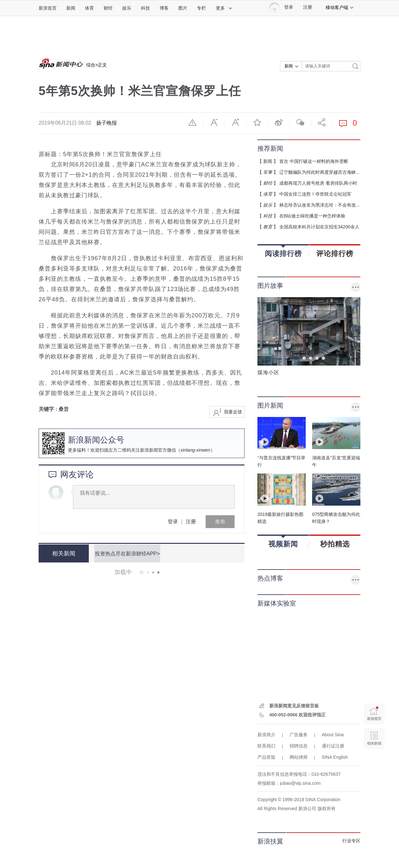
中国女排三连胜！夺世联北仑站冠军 (315, 194)
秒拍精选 (335, 544)
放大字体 (235, 122)
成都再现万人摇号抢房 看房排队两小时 (318, 183)
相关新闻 (62, 553)
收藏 (257, 122)
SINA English (335, 757)
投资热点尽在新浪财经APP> (126, 553)
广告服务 (299, 734)
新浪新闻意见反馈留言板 (294, 705)
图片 (182, 8)
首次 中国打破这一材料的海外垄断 (313, 161)
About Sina (333, 734)
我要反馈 (233, 411)
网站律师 (299, 757)
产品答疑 (266, 757)
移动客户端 (340, 7)
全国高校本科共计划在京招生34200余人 (319, 226)
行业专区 (351, 840)
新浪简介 (266, 734)
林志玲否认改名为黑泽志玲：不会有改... (319, 205)
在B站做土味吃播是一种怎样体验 (312, 215)
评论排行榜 (334, 253)
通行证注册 (333, 745)
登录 (173, 521)
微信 (300, 122)
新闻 (70, 8)
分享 (322, 122)
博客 (164, 8)
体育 (89, 8)
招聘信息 (299, 745)
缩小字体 (214, 122)
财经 (108, 8)
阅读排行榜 (283, 251)
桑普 (64, 409)
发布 (220, 521)
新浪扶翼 (270, 841)
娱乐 (126, 8)
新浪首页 (48, 8)
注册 (307, 7)
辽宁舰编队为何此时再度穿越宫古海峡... (319, 172)
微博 (278, 122)
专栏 (201, 8)
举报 (192, 122)
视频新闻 (283, 542)
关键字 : (49, 409)
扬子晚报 (106, 123)
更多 (224, 8)
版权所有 (327, 808)
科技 (145, 8)
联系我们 (266, 745)
